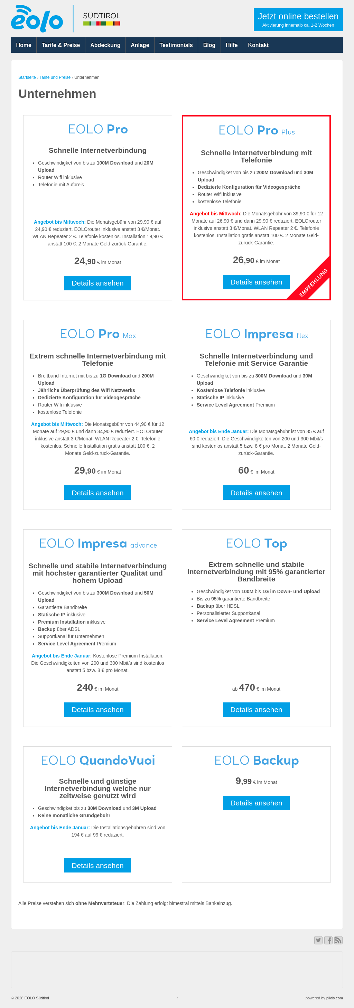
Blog (209, 45)
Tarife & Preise (61, 45)
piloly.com (334, 998)
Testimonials (176, 45)
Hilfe (232, 45)
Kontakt (258, 45)
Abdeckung (105, 45)
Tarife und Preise (55, 77)
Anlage (140, 45)
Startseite (27, 77)
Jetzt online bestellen (298, 19)
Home (23, 45)
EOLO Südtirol (36, 998)
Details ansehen (98, 283)
